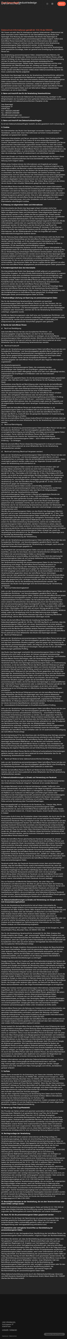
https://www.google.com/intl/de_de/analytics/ (44, 1066)
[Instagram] (47, 4)
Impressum (5, 1336)
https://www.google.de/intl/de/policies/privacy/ (29, 1061)
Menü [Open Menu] (61, 4)
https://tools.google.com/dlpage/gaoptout (25, 1035)
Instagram (13, 1330)
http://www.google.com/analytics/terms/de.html (19, 1063)
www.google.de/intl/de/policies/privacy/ (16, 1100)
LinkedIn (5, 1330)
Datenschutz (13, 1336)
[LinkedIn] (52, 4)
